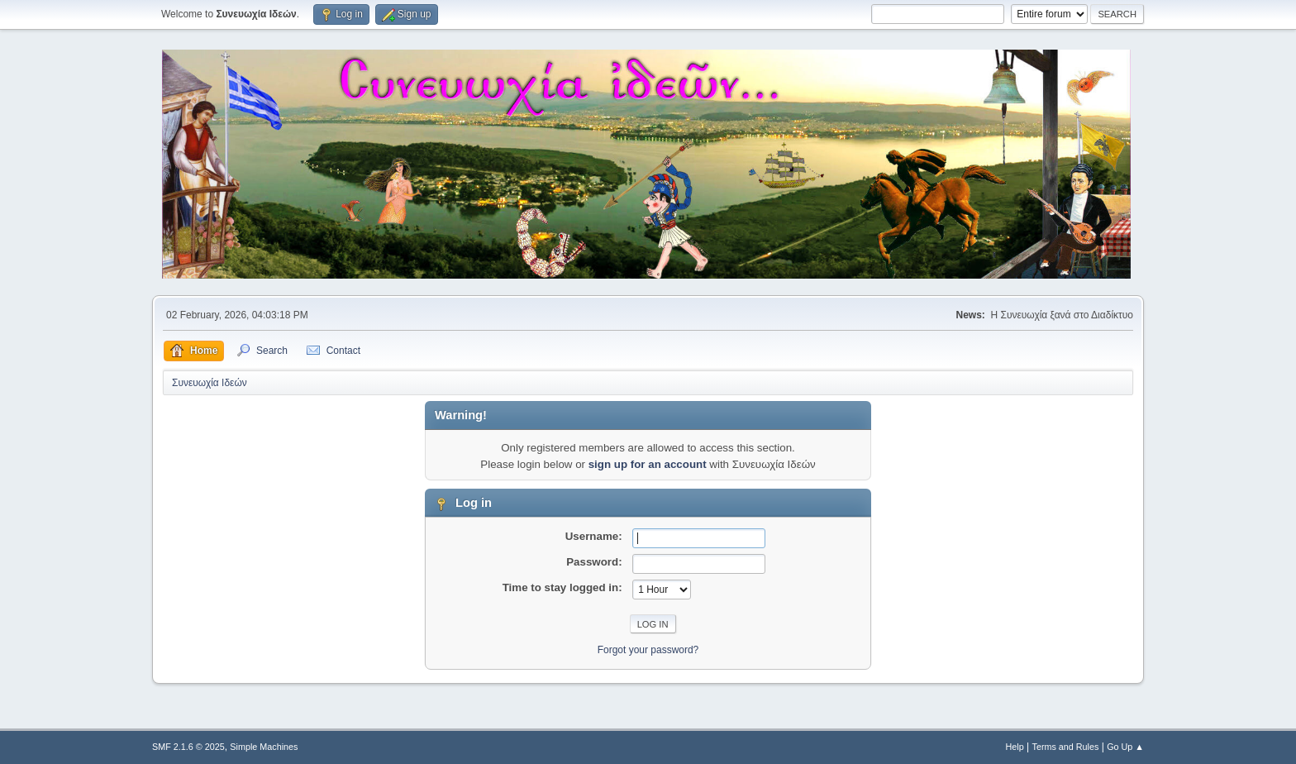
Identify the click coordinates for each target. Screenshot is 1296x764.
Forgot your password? (648, 650)
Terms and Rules (1065, 747)
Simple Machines (264, 747)
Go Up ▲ (1125, 747)
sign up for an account (647, 464)
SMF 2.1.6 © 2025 (188, 747)
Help (1015, 747)
